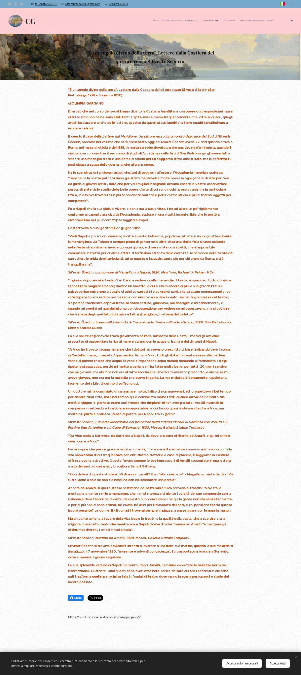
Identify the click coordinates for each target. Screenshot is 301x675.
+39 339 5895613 (118, 4)
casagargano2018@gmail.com (82, 4)
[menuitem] (234, 21)
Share (76, 597)
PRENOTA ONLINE (46, 4)
